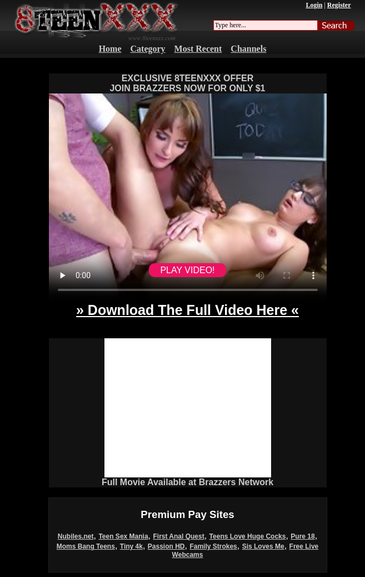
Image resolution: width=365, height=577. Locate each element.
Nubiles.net (76, 536)
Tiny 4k (131, 546)
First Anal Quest (178, 536)
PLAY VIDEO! (187, 270)
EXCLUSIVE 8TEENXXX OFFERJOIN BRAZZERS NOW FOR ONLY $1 (187, 83)
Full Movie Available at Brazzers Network (187, 482)
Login (314, 5)
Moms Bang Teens (86, 546)
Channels (248, 48)
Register (339, 5)
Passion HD (166, 546)
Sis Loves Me (263, 546)
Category (148, 48)
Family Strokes (213, 546)
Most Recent (198, 48)
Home (110, 48)
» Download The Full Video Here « (187, 310)
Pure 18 (302, 536)
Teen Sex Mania (123, 536)
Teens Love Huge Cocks (247, 536)
